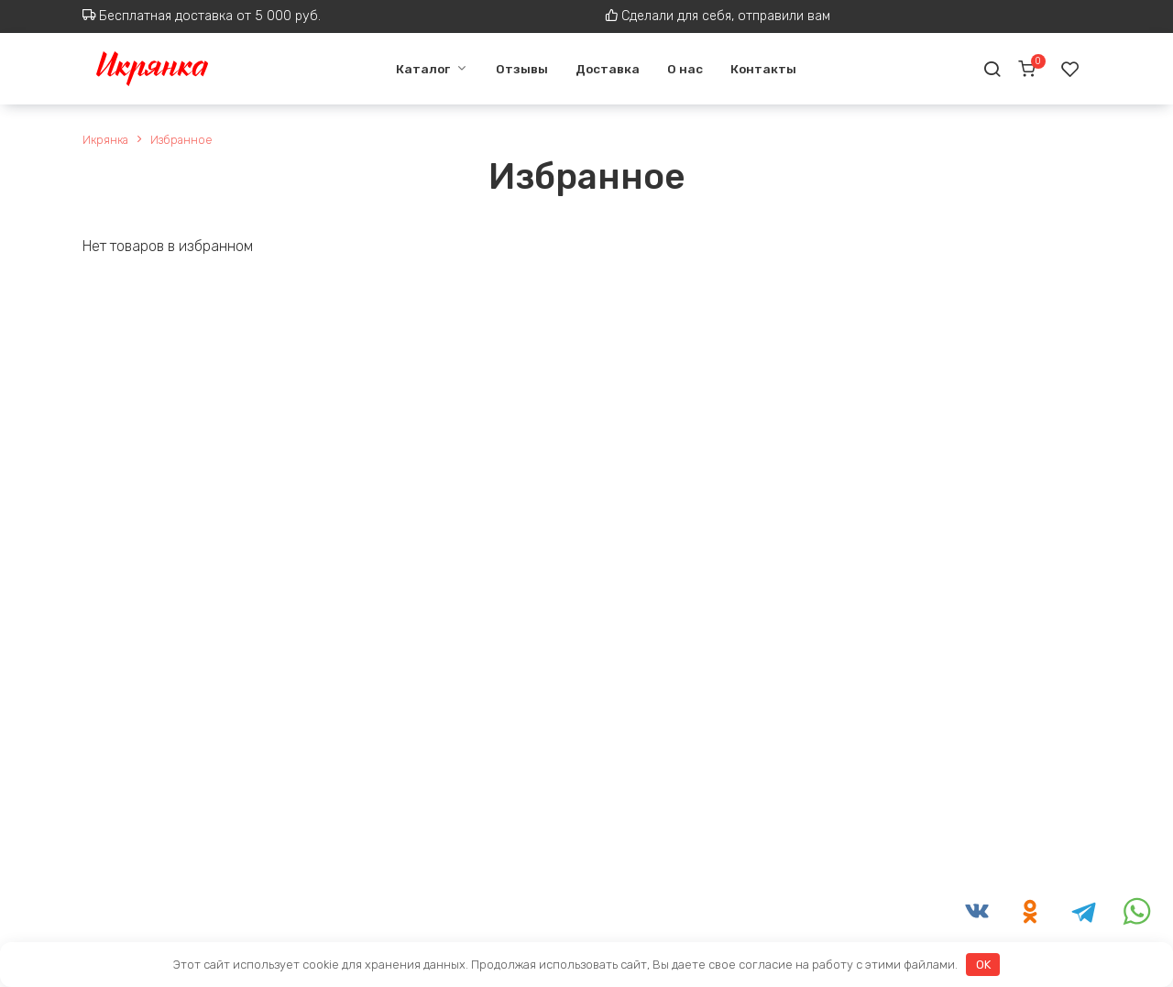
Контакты (756, 68)
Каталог (415, 68)
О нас (678, 68)
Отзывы (514, 68)
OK (983, 964)
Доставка (600, 68)
